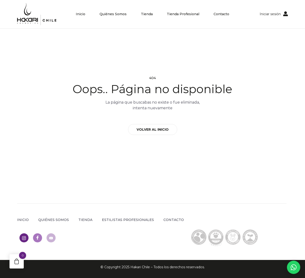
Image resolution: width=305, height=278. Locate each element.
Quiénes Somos (113, 14)
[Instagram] (24, 237)
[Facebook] (37, 237)
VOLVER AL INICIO (153, 129)
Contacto (221, 14)
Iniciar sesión (270, 14)
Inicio (80, 14)
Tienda (147, 14)
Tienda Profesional (183, 14)
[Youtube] (51, 237)
